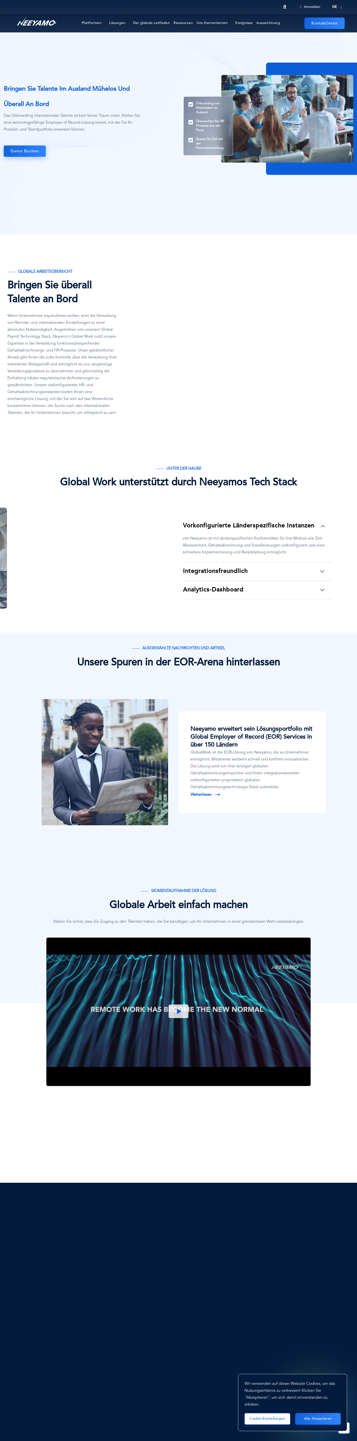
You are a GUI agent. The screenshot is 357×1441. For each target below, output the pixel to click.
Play (178, 1011)
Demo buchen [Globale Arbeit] (25, 151)
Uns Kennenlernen (212, 23)
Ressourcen (183, 23)
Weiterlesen (201, 795)
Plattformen (92, 23)
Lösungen (117, 23)
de (334, 7)
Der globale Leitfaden (151, 23)
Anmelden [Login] (310, 7)
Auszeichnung (268, 23)
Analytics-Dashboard (213, 590)
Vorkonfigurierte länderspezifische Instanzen (248, 526)
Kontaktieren (324, 23)
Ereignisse (244, 23)
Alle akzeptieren (318, 1418)
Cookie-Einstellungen (267, 1418)
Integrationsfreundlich (215, 571)
